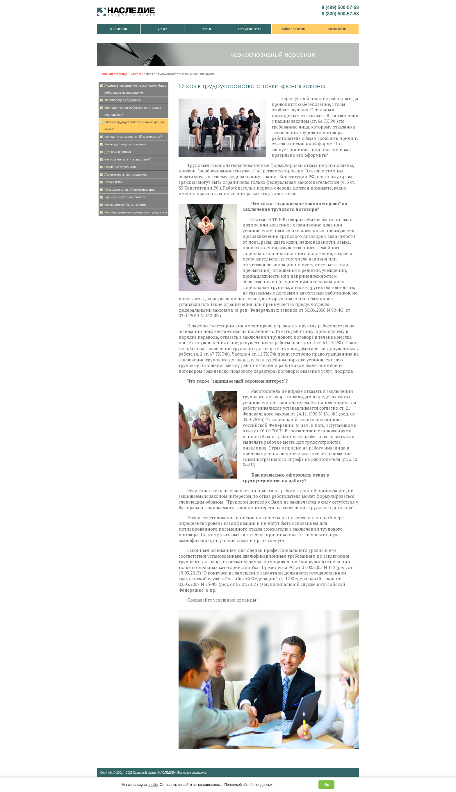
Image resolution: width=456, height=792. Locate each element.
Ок (326, 785)
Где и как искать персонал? (124, 197)
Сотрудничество (249, 29)
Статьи (206, 29)
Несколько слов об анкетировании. (130, 189)
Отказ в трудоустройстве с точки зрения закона (134, 125)
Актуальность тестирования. (125, 174)
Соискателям (336, 29)
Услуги (162, 29)
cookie (153, 785)
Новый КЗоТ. (113, 182)
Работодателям (293, 29)
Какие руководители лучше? (125, 144)
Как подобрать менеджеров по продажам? (135, 212)
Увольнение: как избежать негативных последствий (132, 111)
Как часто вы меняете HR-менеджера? (133, 136)
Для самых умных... (118, 152)
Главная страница (114, 74)
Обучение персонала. (120, 167)
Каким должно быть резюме (125, 204)
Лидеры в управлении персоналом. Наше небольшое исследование (135, 89)
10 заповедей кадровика (122, 100)
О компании (119, 29)
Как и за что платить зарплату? (127, 159)
